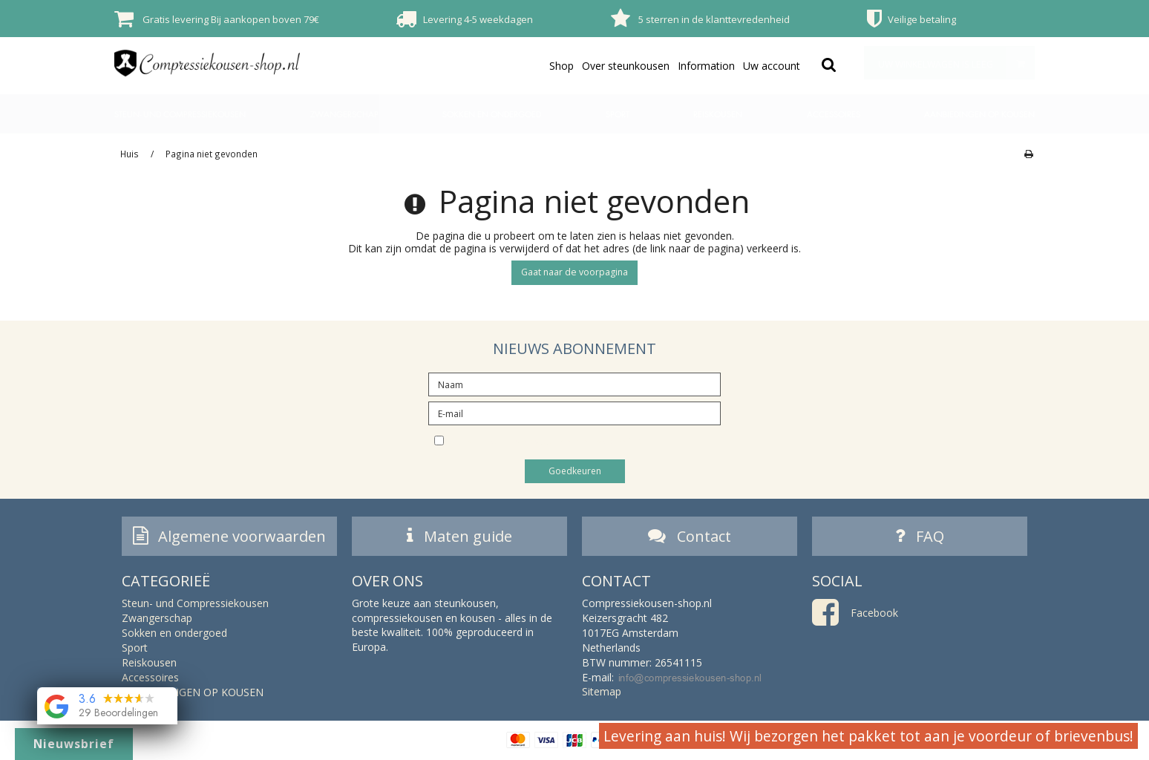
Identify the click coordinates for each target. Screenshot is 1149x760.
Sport (617, 113)
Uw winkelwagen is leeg (956, 63)
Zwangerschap (344, 113)
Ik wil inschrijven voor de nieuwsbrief (587, 439)
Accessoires (833, 113)
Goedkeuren (575, 471)
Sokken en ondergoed (491, 113)
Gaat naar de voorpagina (574, 272)
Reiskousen (717, 113)
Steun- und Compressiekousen (180, 113)
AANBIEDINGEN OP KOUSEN (979, 113)
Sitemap (601, 694)
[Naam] (574, 383)
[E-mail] (574, 412)
